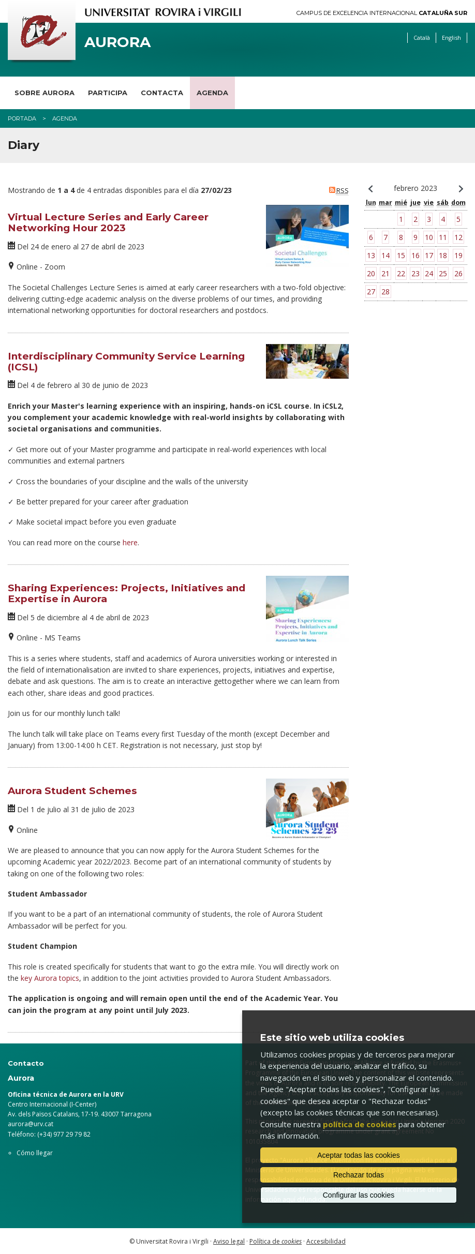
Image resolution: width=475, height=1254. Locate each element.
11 (443, 237)
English (451, 37)
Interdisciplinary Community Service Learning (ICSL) (126, 361)
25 (443, 273)
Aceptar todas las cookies (358, 1155)
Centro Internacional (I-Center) (52, 1104)
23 (415, 273)
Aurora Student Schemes (72, 791)
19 (458, 255)
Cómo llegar (35, 1152)
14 (385, 255)
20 (371, 273)
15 (401, 255)
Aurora (117, 42)
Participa (107, 92)
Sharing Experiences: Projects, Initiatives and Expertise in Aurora (126, 593)
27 (371, 291)
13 (371, 255)
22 (401, 273)
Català (421, 37)
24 (429, 273)
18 (443, 255)
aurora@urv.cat (30, 1123)
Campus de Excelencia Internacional (381, 13)
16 (415, 255)
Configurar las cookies (359, 1195)
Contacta (162, 92)
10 (429, 237)
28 (385, 291)
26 (458, 273)
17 (429, 255)
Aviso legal (229, 1241)
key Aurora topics (50, 978)
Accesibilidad (326, 1241)
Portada (22, 118)
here (130, 542)
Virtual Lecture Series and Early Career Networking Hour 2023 (108, 222)
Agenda (212, 92)
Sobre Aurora (44, 92)
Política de (275, 1241)
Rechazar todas (358, 1175)
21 (385, 273)
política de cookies (359, 1124)
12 (458, 237)
